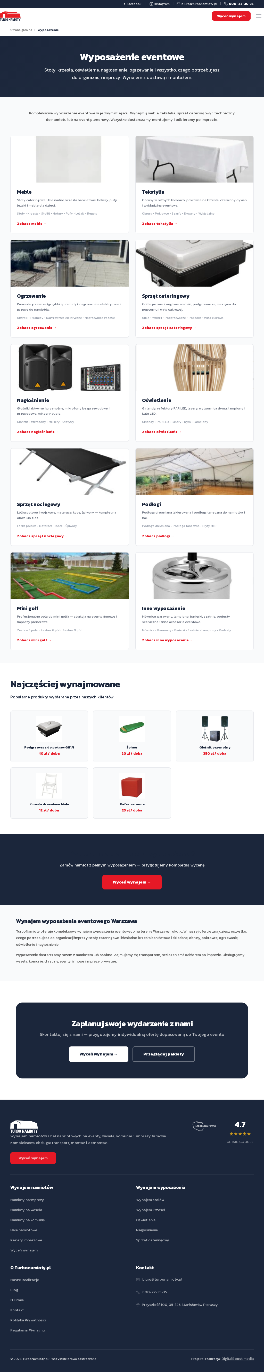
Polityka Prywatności (28, 1320)
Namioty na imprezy (27, 1200)
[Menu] (259, 16)
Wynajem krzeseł (150, 1210)
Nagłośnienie (147, 1230)
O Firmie (17, 1300)
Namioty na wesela (26, 1210)
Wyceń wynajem (231, 16)
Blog (14, 1290)
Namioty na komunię (27, 1220)
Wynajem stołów (150, 1200)
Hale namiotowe (23, 1230)
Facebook (133, 4)
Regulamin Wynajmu (27, 1330)
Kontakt (17, 1310)
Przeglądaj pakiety (163, 1057)
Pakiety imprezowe (26, 1240)
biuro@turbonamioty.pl (197, 4)
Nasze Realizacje (24, 1280)
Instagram (160, 4)
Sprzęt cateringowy (152, 1240)
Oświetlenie (145, 1220)
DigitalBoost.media (237, 1358)
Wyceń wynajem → (132, 882)
